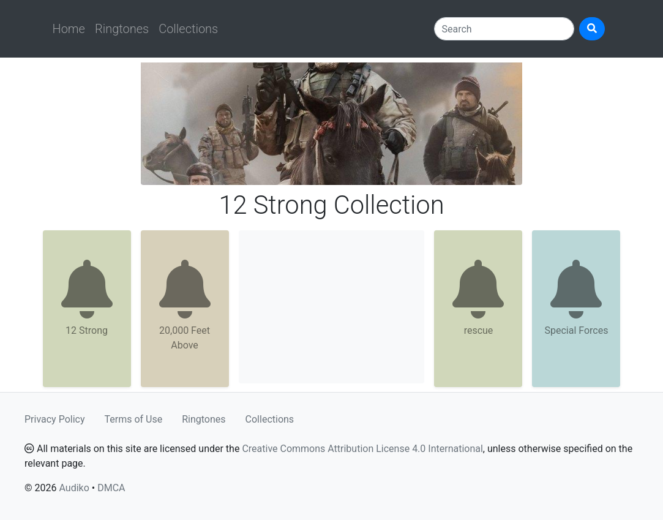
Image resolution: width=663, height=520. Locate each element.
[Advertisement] (332, 306)
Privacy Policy (54, 419)
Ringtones (122, 28)
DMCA (111, 488)
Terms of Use (134, 419)
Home (69, 28)
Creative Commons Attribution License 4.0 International (362, 448)
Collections (188, 28)
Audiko (74, 488)
